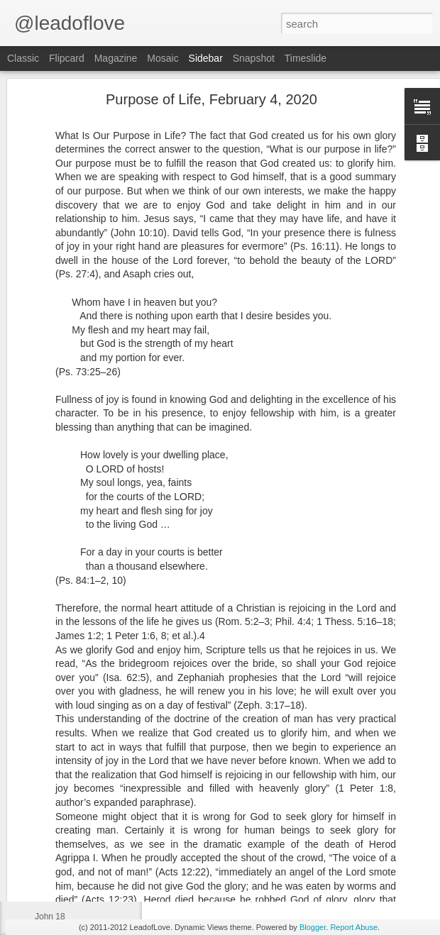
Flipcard (66, 58)
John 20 (50, 853)
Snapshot (254, 58)
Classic (23, 58)
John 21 (50, 821)
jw (336, 835)
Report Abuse (354, 927)
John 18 (50, 917)
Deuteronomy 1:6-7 (71, 789)
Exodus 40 (55, 885)
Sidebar (206, 58)
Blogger (312, 927)
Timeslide (305, 58)
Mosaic (162, 58)
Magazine (116, 58)
